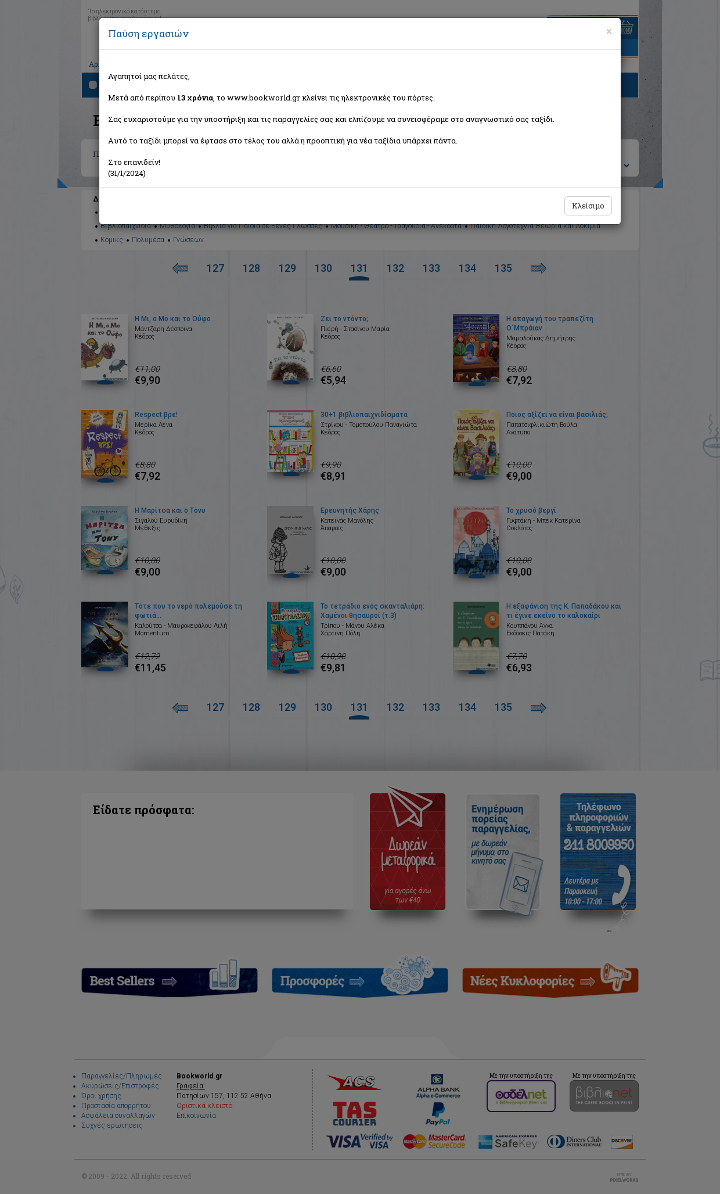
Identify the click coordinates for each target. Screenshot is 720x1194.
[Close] (609, 31)
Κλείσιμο (588, 205)
